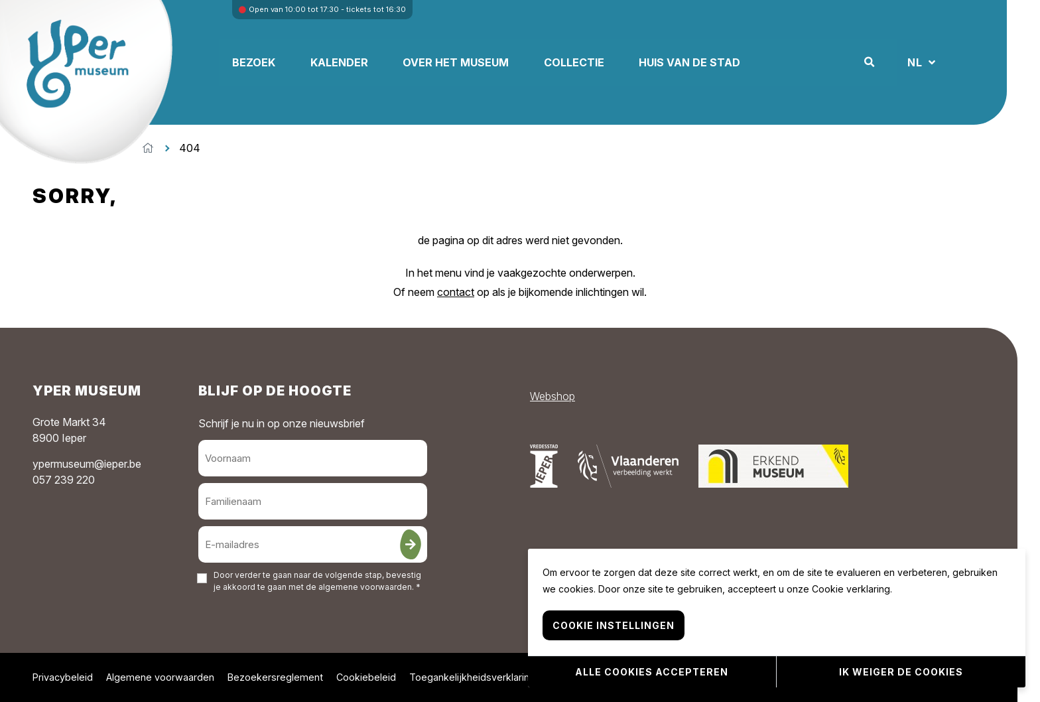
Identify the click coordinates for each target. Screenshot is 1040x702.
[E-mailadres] (312, 544)
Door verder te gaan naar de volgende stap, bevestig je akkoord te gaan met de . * (317, 581)
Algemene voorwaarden (160, 677)
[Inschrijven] (410, 544)
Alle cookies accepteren (651, 672)
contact (455, 292)
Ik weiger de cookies (901, 672)
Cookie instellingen (613, 627)
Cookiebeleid (366, 677)
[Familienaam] (312, 501)
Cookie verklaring (851, 591)
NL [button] (967, 62)
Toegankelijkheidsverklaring (472, 677)
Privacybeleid (62, 677)
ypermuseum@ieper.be (86, 463)
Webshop (552, 396)
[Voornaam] (312, 458)
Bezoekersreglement (275, 677)
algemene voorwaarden (365, 587)
